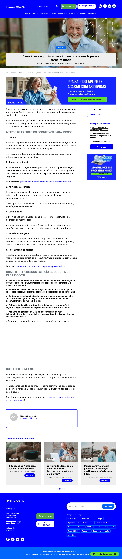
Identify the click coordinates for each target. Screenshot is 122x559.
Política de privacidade (10, 529)
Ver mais (101, 147)
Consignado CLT (102, 523)
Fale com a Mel (68, 6)
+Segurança (81, 13)
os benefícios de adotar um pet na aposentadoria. (41, 266)
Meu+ (112, 527)
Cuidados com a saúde (101, 142)
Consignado (11, 509)
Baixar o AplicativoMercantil (87, 6)
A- (89, 110)
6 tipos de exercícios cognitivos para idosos (99, 129)
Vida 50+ (53, 13)
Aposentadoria (42, 13)
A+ (100, 110)
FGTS (89, 527)
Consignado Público (76, 527)
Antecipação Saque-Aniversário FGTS (14, 523)
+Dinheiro (72, 13)
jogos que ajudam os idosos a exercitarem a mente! (45, 182)
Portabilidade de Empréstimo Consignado (12, 515)
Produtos (61, 13)
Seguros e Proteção (101, 531)
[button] (57, 489)
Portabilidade (73, 531)
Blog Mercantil (11, 73)
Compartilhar (94, 114)
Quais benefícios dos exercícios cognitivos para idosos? (100, 136)
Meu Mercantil (30, 13)
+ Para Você (92, 13)
